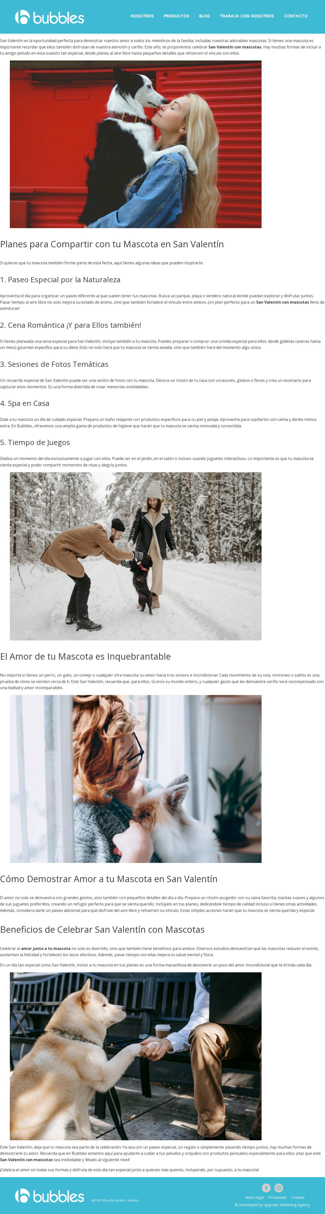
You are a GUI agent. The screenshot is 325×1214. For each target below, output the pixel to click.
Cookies (298, 1197)
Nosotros (142, 17)
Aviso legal (255, 1197)
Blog (204, 17)
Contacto (296, 17)
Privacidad (277, 1197)
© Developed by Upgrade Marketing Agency (272, 1204)
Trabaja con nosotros (247, 17)
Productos (176, 17)
